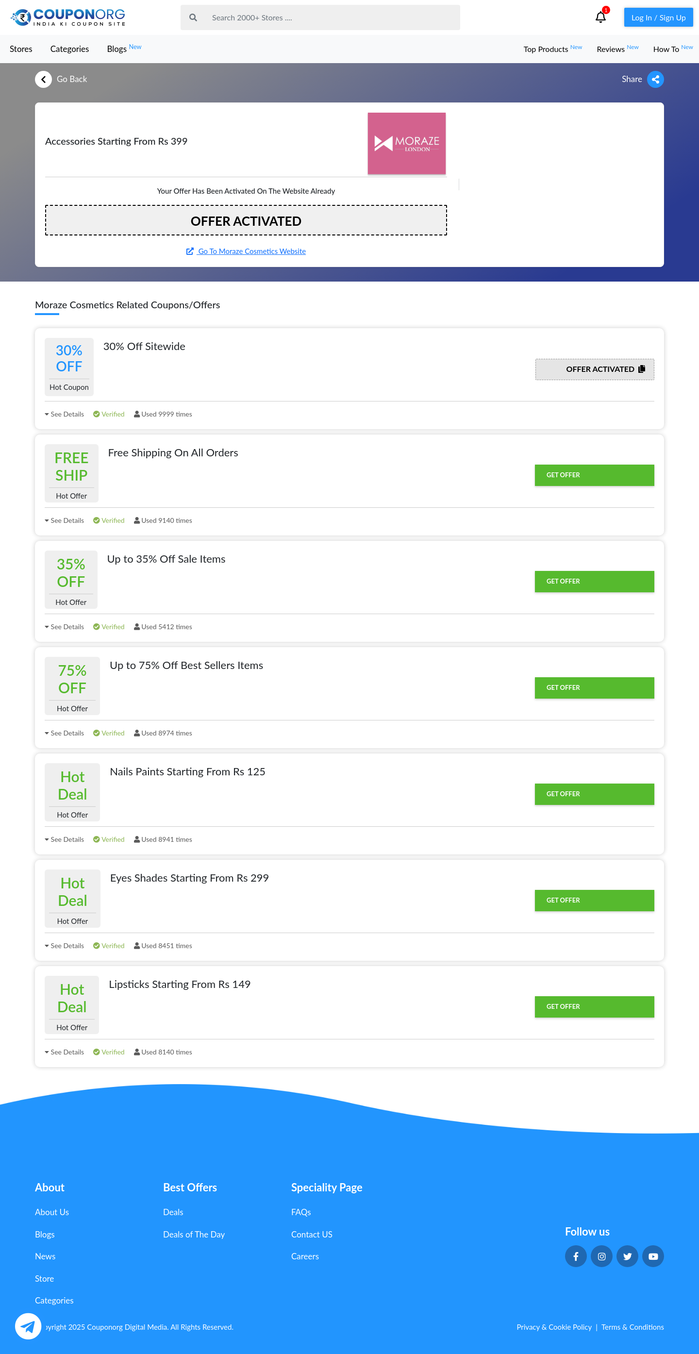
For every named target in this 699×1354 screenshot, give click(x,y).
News (45, 1256)
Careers (305, 1256)
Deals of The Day (194, 1234)
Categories (69, 49)
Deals (173, 1212)
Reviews (617, 48)
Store (44, 1278)
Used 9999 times (163, 414)
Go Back (61, 79)
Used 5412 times (163, 626)
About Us (52, 1212)
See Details (64, 414)
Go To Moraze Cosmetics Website (246, 251)
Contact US (312, 1234)
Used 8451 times (163, 945)
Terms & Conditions (632, 1326)
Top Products (553, 48)
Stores (21, 49)
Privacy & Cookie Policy (554, 1326)
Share (643, 79)
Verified (109, 414)
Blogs (124, 48)
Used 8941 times (163, 839)
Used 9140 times (163, 520)
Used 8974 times (163, 733)
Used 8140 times (163, 1052)
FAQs (301, 1212)
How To (673, 48)
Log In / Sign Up (659, 17)
